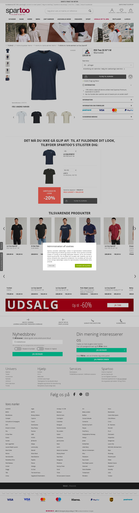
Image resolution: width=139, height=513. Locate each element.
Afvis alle (51, 265)
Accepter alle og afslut (83, 265)
